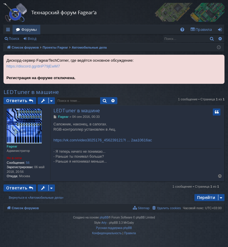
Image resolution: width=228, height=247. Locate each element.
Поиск (14, 38)
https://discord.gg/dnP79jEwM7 (33, 66)
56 (27, 162)
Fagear (12, 146)
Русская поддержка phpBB (114, 228)
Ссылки (9, 30)
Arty (104, 222)
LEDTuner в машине (31, 92)
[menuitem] (182, 29)
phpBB (104, 217)
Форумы (29, 29)
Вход (32, 38)
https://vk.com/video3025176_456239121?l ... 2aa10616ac (102, 140)
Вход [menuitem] (221, 30)
